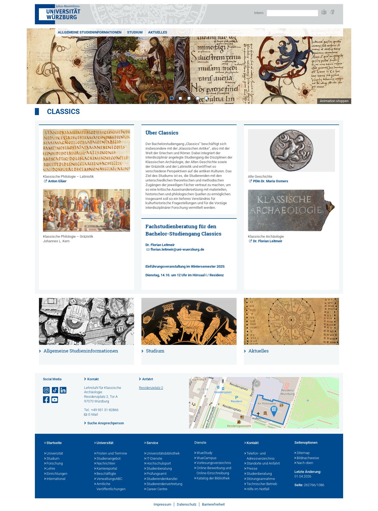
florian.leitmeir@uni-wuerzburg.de (177, 249)
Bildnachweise (306, 458)
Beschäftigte (105, 474)
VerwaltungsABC (108, 479)
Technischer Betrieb (260, 484)
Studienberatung (158, 468)
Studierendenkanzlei (160, 479)
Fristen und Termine (110, 453)
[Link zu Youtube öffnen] (55, 400)
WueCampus (205, 458)
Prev (36, 66)
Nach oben (303, 463)
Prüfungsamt (155, 474)
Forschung (53, 463)
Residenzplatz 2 (151, 388)
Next (342, 66)
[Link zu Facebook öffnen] (47, 400)
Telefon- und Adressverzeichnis (259, 456)
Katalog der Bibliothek (212, 478)
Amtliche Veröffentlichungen (109, 487)
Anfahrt (147, 379)
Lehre (49, 468)
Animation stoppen (334, 101)
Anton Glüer (57, 181)
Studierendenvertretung (163, 484)
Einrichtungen (55, 474)
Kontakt (93, 379)
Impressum (162, 504)
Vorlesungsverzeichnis (212, 463)
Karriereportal (105, 468)
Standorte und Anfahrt (262, 463)
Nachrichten (104, 463)
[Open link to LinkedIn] (63, 390)
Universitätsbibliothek (162, 453)
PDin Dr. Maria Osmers (270, 181)
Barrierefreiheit (213, 504)
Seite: (298, 485)
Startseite (53, 443)
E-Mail (93, 414)
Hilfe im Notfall (256, 489)
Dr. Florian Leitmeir (160, 245)
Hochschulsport (157, 463)
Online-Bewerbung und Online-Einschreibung (212, 471)
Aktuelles (157, 32)
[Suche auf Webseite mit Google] (292, 13)
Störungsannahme (259, 479)
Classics (63, 111)
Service (151, 443)
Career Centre (155, 489)
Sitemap (302, 453)
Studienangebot (107, 458)
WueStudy (203, 453)
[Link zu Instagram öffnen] (47, 390)
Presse (250, 468)
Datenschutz (186, 504)
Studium (134, 32)
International (54, 479)
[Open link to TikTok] (55, 390)
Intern (258, 13)
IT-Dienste (153, 458)
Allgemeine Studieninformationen (89, 32)
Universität (53, 453)
